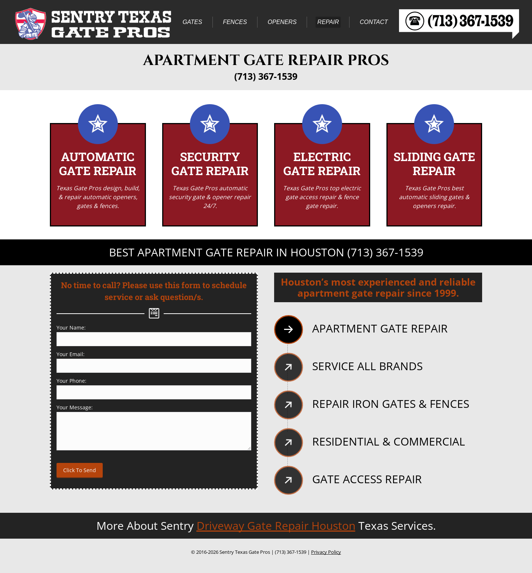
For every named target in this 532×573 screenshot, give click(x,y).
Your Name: (71, 327)
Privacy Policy (326, 552)
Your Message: (75, 407)
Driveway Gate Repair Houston (276, 525)
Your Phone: (71, 380)
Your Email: (71, 354)
